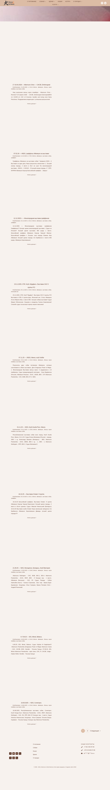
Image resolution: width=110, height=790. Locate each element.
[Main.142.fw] (9, 1)
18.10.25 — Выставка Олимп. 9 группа (31, 494)
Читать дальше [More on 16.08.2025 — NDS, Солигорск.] (31, 724)
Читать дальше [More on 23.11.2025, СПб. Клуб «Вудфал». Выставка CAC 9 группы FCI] (31, 308)
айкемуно (40, 87)
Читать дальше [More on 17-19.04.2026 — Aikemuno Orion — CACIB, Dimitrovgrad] (31, 103)
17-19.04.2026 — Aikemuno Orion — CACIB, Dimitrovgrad (31, 85)
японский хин (14, 291)
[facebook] (102, 3)
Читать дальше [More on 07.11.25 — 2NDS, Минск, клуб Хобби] (31, 381)
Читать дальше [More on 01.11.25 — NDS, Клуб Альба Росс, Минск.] (31, 448)
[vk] (105, 3)
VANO (74, 767)
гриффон (13, 157)
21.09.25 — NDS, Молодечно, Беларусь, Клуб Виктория (31, 568)
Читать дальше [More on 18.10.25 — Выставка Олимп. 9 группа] (31, 517)
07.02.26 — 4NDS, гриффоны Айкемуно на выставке (31, 153)
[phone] (20, 753)
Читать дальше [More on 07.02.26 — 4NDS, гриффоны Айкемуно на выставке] (31, 174)
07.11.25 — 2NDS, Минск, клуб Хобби (31, 357)
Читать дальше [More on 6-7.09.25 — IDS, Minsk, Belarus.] (31, 658)
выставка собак (20, 89)
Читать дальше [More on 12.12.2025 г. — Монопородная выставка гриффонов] (31, 244)
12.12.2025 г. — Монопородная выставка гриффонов (31, 218)
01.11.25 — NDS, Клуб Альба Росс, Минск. (31, 427)
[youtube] (13, 753)
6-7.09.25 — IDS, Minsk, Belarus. (31, 637)
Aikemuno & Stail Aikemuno (47, 767)
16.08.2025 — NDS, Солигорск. (31, 703)
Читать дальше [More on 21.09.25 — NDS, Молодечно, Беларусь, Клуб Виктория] (31, 591)
